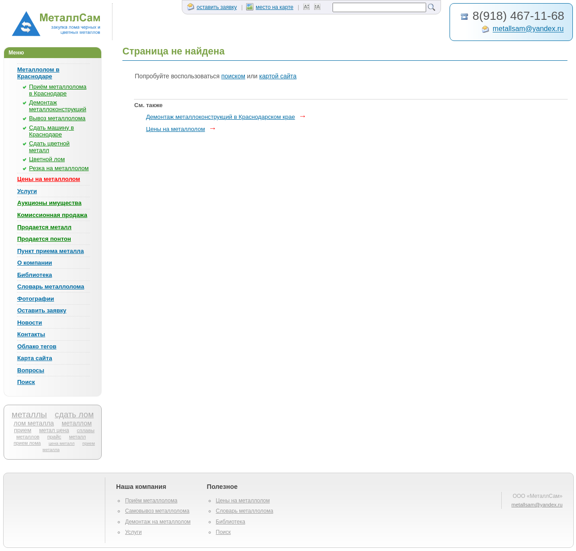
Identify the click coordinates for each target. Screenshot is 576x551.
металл (77, 436)
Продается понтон (44, 238)
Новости (29, 322)
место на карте (269, 7)
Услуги (27, 191)
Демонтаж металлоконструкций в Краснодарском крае (220, 116)
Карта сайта (34, 358)
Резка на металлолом (59, 168)
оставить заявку (212, 7)
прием (23, 430)
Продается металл (44, 227)
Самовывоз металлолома (157, 511)
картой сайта (278, 76)
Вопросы (30, 370)
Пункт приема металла (50, 251)
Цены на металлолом (48, 179)
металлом (77, 423)
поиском (233, 76)
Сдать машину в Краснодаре (51, 131)
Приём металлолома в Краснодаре (58, 90)
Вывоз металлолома (57, 118)
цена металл (62, 443)
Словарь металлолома (50, 286)
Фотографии (35, 298)
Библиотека (34, 274)
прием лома (27, 443)
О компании (34, 262)
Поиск (26, 382)
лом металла (34, 423)
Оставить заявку (41, 310)
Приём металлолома (151, 500)
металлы (29, 414)
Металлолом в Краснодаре (38, 73)
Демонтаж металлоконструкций (57, 106)
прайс (54, 436)
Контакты (31, 334)
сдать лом (74, 414)
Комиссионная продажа (52, 215)
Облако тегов (36, 346)
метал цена (54, 430)
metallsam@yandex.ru (528, 29)
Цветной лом (47, 159)
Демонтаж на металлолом (158, 522)
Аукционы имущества (49, 202)
